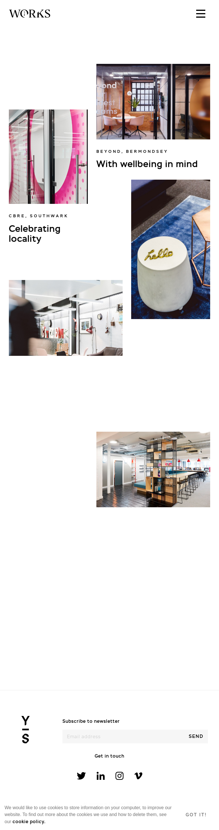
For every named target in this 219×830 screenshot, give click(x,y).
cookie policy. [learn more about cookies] (29, 822)
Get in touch (109, 756)
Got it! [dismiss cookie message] (196, 815)
